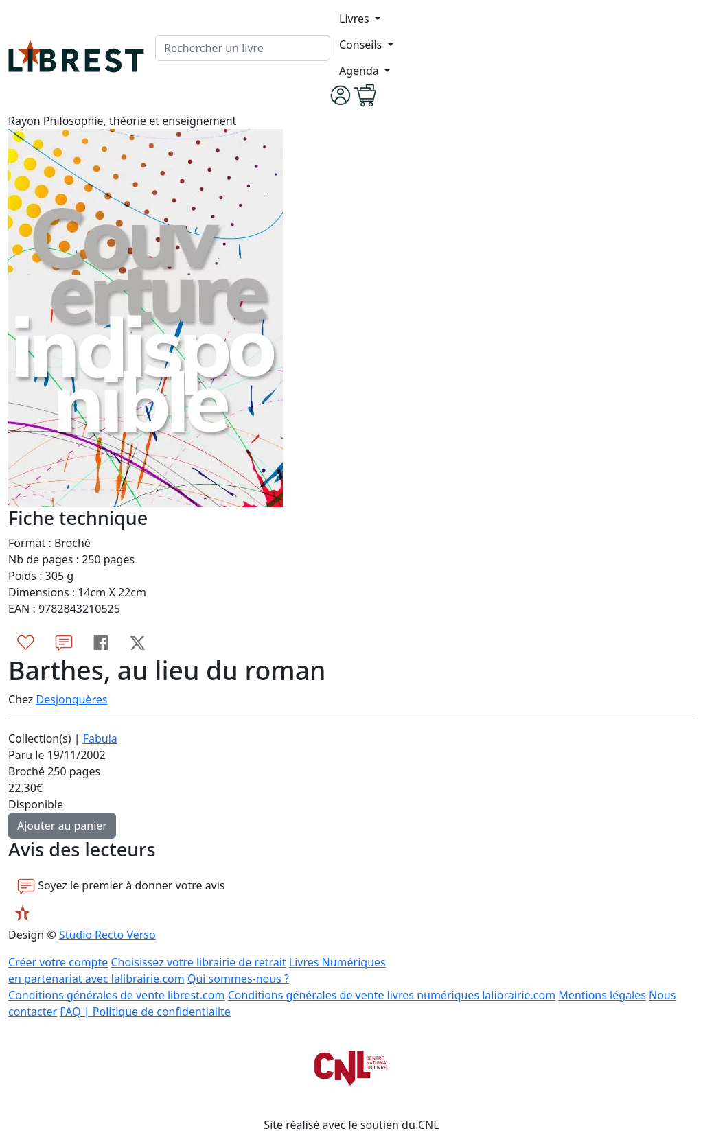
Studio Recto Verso (107, 934)
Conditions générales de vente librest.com (116, 995)
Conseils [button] (361, 44)
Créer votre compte (58, 962)
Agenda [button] (360, 70)
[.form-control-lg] (242, 48)
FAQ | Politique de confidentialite (145, 1011)
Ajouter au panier (62, 825)
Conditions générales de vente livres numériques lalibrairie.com (392, 995)
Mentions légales (602, 995)
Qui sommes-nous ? (238, 978)
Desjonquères (72, 699)
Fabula (100, 738)
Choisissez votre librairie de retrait (198, 962)
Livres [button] (355, 18)
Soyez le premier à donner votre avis (121, 886)
